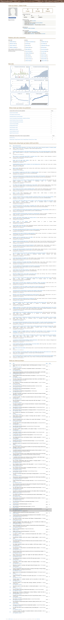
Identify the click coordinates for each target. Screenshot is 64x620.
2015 (10, 461)
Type (47, 363)
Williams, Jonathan (13, 47)
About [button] (62, 1)
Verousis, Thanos (29, 58)
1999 (10, 386)
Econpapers (18, 149)
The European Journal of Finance (15, 114)
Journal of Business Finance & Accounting (16, 120)
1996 (10, 534)
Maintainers (50, 1)
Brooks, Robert (28, 47)
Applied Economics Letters (14, 129)
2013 (10, 394)
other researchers (32, 23)
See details (34, 20)
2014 (10, 423)
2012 (10, 416)
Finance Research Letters (14, 127)
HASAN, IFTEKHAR (29, 53)
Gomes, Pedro (43, 56)
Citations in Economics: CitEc (6, 1)
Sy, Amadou (43, 43)
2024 (10, 495)
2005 (10, 526)
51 (33, 24)
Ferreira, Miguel (44, 51)
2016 (10, 369)
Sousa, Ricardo (28, 56)
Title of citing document (17, 145)
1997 (10, 538)
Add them (32, 33)
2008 (10, 504)
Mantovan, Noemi (13, 43)
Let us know (43, 33)
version (21, 510)
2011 (10, 522)
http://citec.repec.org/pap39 (32, 31)
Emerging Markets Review (14, 125)
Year (10, 145)
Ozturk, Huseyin (28, 60)
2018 (10, 531)
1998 (10, 468)
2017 (10, 401)
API (42, 1)
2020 (10, 432)
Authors (15, 1)
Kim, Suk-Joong (28, 51)
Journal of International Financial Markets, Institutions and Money (20, 118)
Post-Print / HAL (12, 137)
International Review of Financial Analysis (16, 116)
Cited (50, 363)
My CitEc (39, 1)
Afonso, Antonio (44, 60)
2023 (10, 444)
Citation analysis (18, 370)
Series (19, 1)
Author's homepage (31, 28)
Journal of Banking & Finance (14, 131)
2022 (10, 404)
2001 (10, 541)
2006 (10, 447)
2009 (10, 407)
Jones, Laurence (13, 45)
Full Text (14, 370)
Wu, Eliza (27, 43)
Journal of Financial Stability (14, 123)
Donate (46, 1)
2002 (10, 451)
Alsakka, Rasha (12, 41)
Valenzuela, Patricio (44, 45)
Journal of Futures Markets (14, 112)
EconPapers (26, 28)
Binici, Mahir (28, 49)
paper (23, 149)
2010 (10, 391)
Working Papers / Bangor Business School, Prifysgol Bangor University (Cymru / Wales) (23, 139)
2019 (10, 429)
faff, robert (27, 45)
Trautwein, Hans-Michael (30, 41)
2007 (10, 383)
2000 (10, 376)
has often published (39, 22)
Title (14, 363)
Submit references (56, 1)
